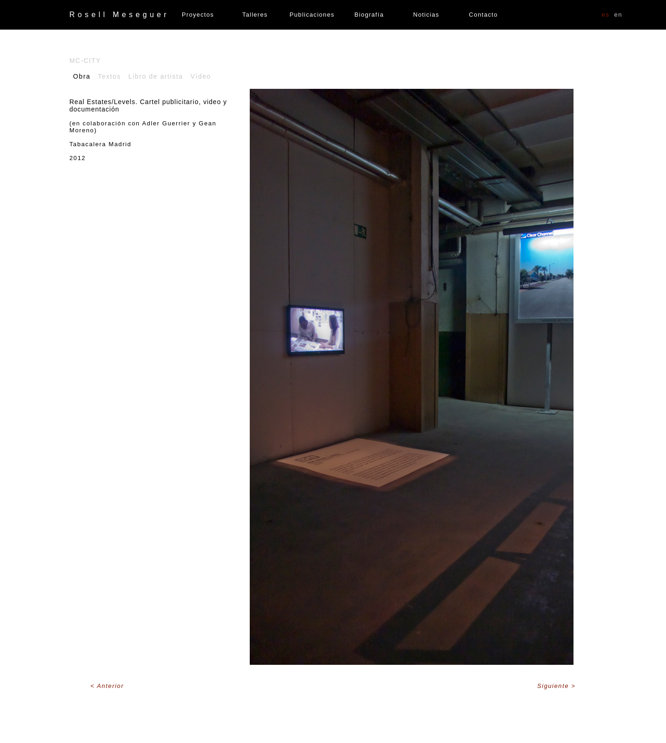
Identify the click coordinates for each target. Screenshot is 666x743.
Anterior (110, 685)
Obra (82, 76)
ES (606, 14)
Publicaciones (312, 14)
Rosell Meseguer (119, 15)
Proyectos (198, 14)
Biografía (369, 14)
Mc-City (85, 60)
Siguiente (554, 685)
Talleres (255, 14)
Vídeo (201, 76)
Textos (109, 76)
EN (618, 14)
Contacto (483, 14)
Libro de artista (156, 76)
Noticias (426, 14)
